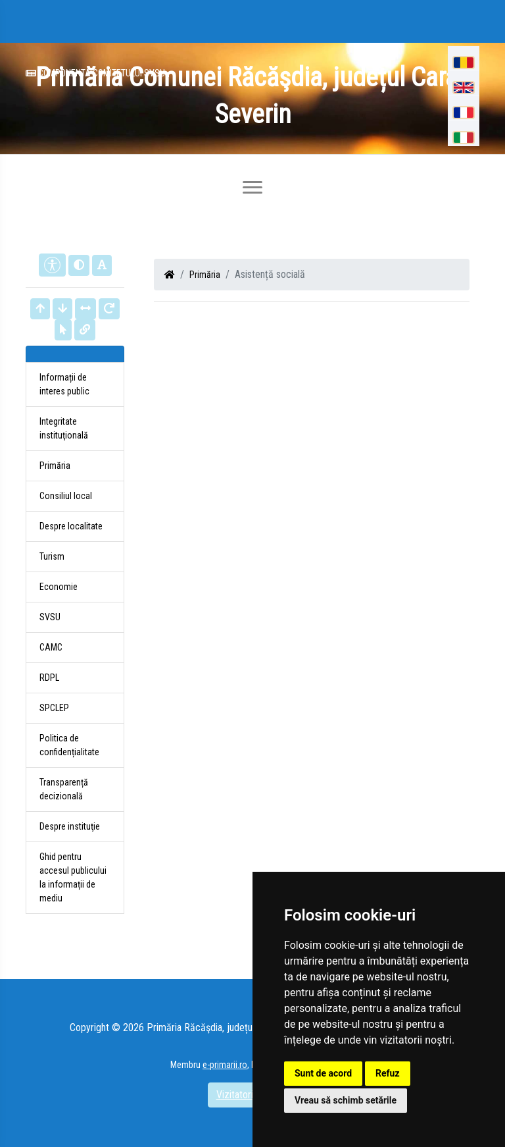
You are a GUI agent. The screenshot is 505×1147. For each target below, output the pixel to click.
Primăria (204, 274)
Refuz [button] (387, 1073)
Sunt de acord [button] (323, 1073)
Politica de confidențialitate (69, 745)
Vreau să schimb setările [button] (346, 1100)
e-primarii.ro (225, 1064)
